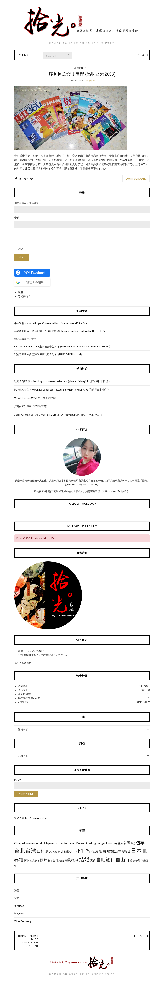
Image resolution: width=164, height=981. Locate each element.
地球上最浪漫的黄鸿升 (26, 338)
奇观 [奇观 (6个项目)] (55, 851)
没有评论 (90, 80)
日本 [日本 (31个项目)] (136, 850)
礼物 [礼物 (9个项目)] (75, 860)
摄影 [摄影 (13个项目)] (103, 851)
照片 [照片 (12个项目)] (43, 860)
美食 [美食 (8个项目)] (93, 860)
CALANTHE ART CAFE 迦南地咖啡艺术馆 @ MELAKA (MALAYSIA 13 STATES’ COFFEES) (62, 346)
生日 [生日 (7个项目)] (55, 860)
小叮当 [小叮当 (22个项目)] (83, 851)
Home (22, 936)
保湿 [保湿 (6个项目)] (120, 843)
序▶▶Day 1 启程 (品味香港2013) (82, 74)
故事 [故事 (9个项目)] (118, 851)
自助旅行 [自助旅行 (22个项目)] (105, 859)
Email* (82, 784)
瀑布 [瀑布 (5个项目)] (37, 860)
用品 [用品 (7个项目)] (61, 860)
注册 (20, 292)
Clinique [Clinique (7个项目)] (19, 843)
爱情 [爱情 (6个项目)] (50, 860)
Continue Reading (136, 178)
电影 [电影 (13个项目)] (68, 860)
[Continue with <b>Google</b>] (32, 282)
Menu (22, 55)
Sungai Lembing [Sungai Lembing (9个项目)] (107, 843)
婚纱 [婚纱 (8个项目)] (67, 851)
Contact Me (30, 946)
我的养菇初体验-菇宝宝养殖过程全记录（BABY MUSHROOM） (48, 354)
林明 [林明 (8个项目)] (27, 860)
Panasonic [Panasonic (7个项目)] (82, 843)
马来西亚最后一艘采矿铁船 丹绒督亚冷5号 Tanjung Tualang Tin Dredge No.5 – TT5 (59, 330)
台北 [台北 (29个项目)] (19, 851)
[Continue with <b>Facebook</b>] (32, 273)
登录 (21, 257)
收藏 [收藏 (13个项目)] (111, 851)
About (34, 936)
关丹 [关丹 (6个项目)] (133, 843)
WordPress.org (22, 921)
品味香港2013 (82, 68)
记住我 (21, 249)
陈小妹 (18, 389)
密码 (16, 217)
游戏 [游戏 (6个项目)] (32, 860)
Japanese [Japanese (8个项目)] (51, 843)
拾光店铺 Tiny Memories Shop (30, 817)
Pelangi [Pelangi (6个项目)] (92, 843)
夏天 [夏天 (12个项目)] (48, 851)
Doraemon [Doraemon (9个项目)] (31, 843)
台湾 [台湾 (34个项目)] (30, 850)
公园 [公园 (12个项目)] (126, 843)
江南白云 (19, 406)
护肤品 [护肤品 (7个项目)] (95, 851)
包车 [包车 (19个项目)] (140, 842)
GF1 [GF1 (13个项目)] (41, 843)
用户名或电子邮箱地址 (26, 203)
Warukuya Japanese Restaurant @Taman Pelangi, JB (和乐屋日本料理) (71, 381)
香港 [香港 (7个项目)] (138, 860)
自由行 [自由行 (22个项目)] (123, 859)
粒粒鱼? (18, 381)
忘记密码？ (24, 296)
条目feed (19, 905)
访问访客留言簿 (22, 662)
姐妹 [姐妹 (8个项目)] (60, 851)
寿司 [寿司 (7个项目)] (72, 851)
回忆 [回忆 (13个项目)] (40, 851)
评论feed (19, 913)
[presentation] (42, 237)
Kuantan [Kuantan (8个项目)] (63, 843)
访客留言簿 (49, 397)
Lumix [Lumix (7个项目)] (72, 843)
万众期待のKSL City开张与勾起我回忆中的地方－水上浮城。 (68, 414)
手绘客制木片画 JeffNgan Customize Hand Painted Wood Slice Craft (51, 323)
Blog (35, 939)
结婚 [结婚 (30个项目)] (84, 859)
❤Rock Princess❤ (23, 397)
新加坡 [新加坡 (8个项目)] (126, 851)
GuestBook (30, 942)
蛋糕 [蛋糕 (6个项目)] (132, 860)
